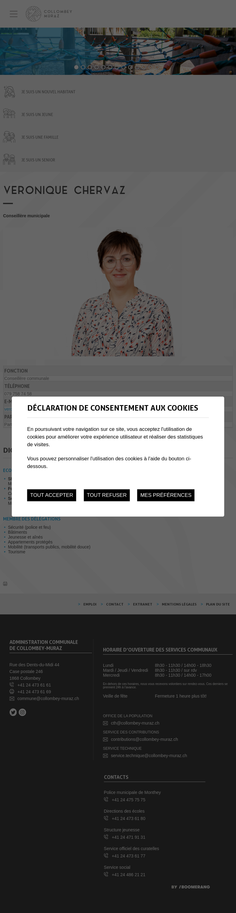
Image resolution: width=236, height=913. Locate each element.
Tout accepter (51, 495)
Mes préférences (166, 495)
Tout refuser (107, 495)
